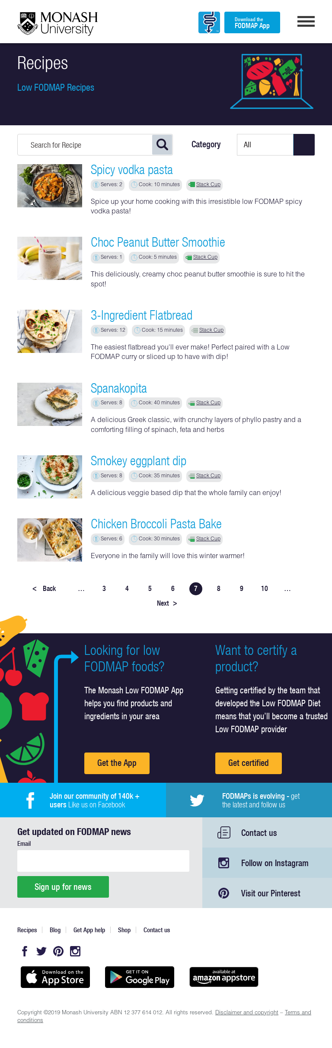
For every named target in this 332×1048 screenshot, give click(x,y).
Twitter (41, 951)
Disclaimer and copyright (246, 1013)
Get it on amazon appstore (224, 977)
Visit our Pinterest (270, 893)
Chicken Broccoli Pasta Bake (156, 523)
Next (167, 603)
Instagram (75, 951)
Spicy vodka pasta (132, 169)
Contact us (259, 832)
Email (24, 843)
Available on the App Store (55, 977)
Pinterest (58, 951)
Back (44, 588)
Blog (55, 930)
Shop (124, 930)
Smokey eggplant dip (138, 460)
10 (264, 588)
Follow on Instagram (275, 862)
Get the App (117, 762)
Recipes (27, 930)
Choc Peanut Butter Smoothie (158, 242)
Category (206, 144)
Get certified (248, 762)
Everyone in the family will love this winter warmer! (168, 556)
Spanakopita (119, 388)
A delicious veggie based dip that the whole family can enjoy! (186, 493)
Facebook (24, 951)
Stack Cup (208, 184)
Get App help (89, 930)
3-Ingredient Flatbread (141, 315)
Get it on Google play (139, 977)
